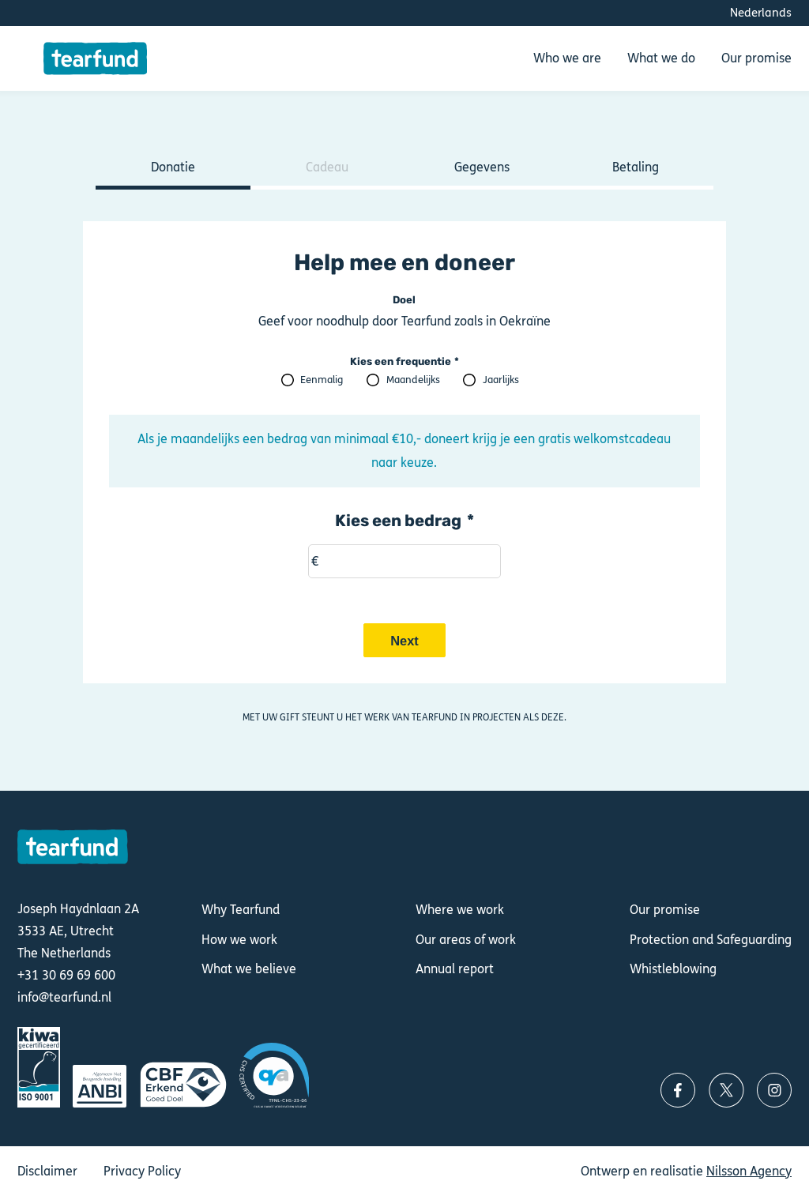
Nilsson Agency (749, 1171)
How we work (239, 939)
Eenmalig (321, 380)
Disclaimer (47, 1171)
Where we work (460, 909)
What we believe (248, 968)
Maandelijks (413, 380)
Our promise (665, 909)
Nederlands (761, 13)
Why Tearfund (240, 909)
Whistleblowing (673, 968)
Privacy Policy (142, 1171)
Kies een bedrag (398, 520)
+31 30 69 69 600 (66, 975)
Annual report (455, 968)
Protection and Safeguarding (711, 939)
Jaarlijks (501, 380)
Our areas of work (466, 939)
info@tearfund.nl (64, 998)
